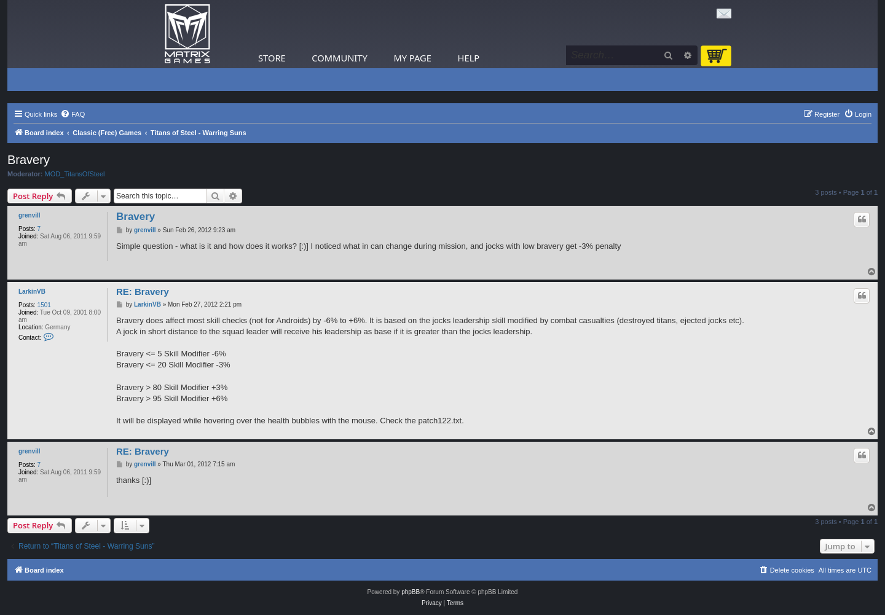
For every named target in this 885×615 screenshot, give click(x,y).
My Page (412, 58)
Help (469, 58)
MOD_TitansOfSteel (75, 174)
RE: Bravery (142, 291)
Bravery (28, 159)
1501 (44, 305)
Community (339, 58)
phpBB (410, 592)
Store (272, 58)
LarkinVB (31, 291)
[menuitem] (72, 114)
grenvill (29, 215)
